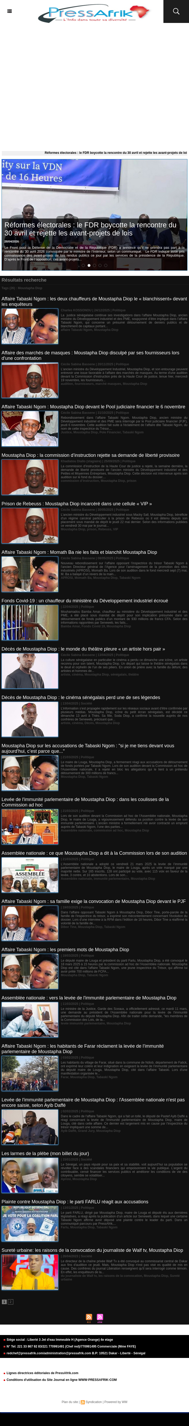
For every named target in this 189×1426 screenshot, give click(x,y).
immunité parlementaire (111, 879)
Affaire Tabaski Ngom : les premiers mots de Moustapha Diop (65, 949)
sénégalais (119, 674)
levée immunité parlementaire (83, 1023)
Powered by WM (115, 1402)
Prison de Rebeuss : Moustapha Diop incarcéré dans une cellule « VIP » (77, 503)
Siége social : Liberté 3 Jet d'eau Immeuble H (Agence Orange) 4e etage (58, 1340)
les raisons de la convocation (120, 1276)
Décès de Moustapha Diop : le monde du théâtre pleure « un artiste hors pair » (83, 649)
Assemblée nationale (76, 830)
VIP (115, 529)
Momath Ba (83, 578)
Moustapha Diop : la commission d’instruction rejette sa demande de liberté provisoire (91, 455)
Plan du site (70, 1402)
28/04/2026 (11, 241)
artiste (65, 674)
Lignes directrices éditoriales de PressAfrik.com (40, 1373)
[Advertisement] (94, 85)
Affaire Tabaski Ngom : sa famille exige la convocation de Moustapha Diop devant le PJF (94, 901)
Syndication (94, 1402)
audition (67, 384)
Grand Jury (86, 1131)
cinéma (77, 674)
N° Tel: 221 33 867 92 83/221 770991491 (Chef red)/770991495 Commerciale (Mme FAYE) (69, 1346)
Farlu (64, 1227)
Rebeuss (104, 529)
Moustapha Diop (106, 330)
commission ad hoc (108, 830)
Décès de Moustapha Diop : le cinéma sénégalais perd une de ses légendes (81, 697)
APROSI (67, 578)
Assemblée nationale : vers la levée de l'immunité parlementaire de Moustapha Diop (89, 997)
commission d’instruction (80, 481)
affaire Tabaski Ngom (76, 330)
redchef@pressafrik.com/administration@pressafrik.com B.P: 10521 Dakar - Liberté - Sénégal (74, 1353)
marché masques (108, 384)
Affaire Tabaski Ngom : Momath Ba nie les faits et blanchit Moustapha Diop (79, 552)
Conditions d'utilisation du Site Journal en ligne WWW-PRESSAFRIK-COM (60, 1380)
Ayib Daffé (68, 1131)
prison (132, 481)
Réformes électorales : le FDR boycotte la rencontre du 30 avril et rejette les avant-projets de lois (90, 229)
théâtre (133, 674)
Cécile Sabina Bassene (78, 364)
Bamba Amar (70, 626)
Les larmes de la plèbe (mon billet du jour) (45, 1153)
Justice (66, 432)
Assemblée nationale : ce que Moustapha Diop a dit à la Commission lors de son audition (94, 853)
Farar (64, 1077)
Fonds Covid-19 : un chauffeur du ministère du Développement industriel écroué (85, 600)
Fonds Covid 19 (93, 626)
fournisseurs (84, 384)
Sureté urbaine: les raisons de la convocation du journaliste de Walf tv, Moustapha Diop (92, 1250)
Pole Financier (110, 432)
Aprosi (66, 1179)
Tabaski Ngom (133, 432)
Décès (89, 723)
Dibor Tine (68, 927)
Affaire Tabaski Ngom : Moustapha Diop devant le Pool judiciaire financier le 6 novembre (93, 406)
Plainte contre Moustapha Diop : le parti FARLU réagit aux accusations (75, 1201)
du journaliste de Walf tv (79, 1276)
